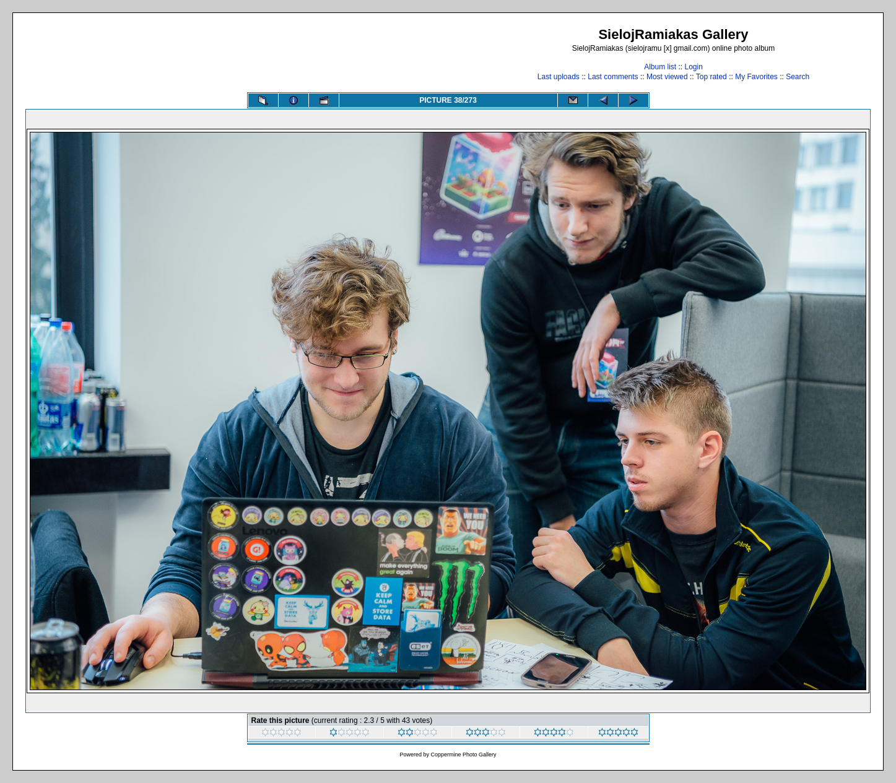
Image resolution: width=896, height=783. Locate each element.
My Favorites (756, 76)
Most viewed (667, 76)
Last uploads (558, 76)
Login (693, 67)
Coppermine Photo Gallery (463, 754)
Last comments (613, 76)
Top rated (711, 76)
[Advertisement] (250, 54)
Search (797, 76)
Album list (660, 67)
